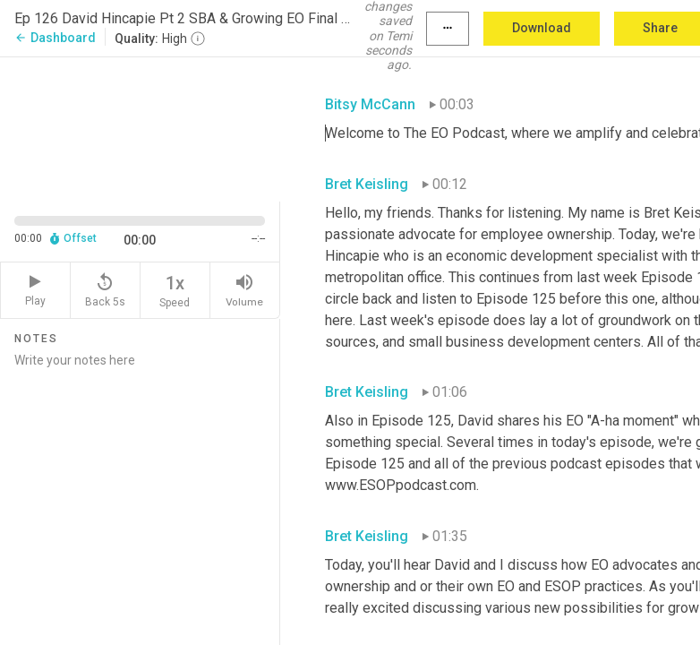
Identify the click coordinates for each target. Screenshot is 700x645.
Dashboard (55, 37)
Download (541, 28)
